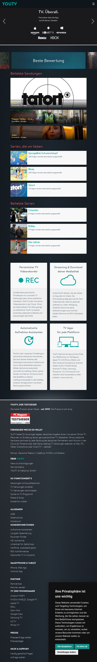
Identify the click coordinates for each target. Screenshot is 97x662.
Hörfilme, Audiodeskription (23, 547)
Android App (16, 571)
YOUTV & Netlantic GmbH (23, 470)
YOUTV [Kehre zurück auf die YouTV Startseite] (9, 4)
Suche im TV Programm (21, 494)
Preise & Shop (17, 497)
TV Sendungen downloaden (23, 490)
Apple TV (14, 603)
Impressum (15, 521)
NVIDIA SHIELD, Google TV (23, 599)
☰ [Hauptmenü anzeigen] (93, 4)
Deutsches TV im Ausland (22, 555)
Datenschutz (16, 517)
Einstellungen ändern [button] (66, 652)
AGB (12, 514)
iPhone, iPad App (18, 567)
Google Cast (16, 614)
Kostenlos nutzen (18, 501)
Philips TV (15, 624)
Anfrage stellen (17, 657)
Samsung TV (16, 617)
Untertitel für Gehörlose (22, 544)
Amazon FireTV (17, 595)
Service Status (17, 467)
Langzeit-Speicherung (20, 533)
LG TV (13, 621)
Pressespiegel (16, 641)
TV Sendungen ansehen (21, 486)
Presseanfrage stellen (20, 637)
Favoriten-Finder (18, 536)
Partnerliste (16, 583)
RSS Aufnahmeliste (19, 551)
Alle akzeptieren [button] (64, 646)
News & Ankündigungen (21, 463)
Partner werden (17, 587)
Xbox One (15, 610)
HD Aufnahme (17, 540)
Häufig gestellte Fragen (21, 653)
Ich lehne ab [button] (82, 646)
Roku (12, 606)
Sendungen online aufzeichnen (25, 483)
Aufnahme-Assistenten (21, 529)
